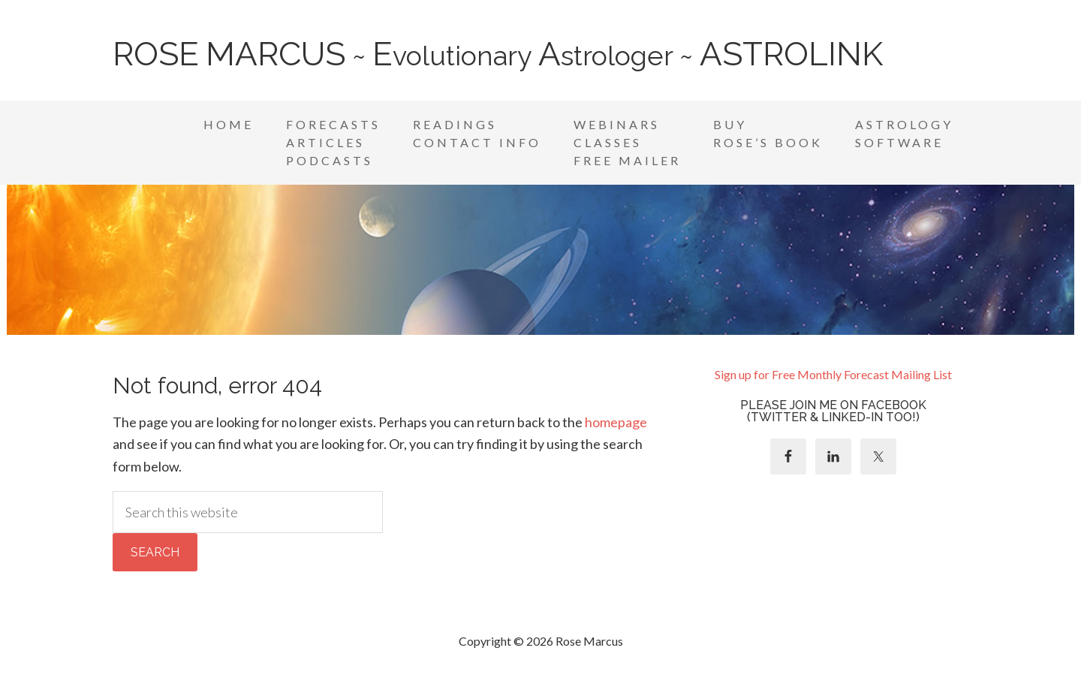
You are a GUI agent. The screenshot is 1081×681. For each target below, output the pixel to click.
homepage (616, 422)
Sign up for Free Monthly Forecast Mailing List (833, 374)
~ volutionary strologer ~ (498, 55)
